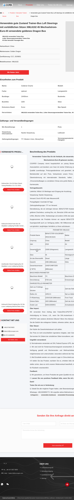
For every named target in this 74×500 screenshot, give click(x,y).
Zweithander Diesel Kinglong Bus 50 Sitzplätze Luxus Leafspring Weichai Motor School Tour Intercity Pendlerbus (13, 266)
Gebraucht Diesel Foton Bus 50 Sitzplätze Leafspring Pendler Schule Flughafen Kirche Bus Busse (12, 226)
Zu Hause (4, 14)
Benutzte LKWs (62, 212)
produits (12, 13)
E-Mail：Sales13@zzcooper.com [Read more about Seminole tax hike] (12, 473)
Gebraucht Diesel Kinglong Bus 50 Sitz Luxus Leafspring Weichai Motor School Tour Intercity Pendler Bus (13, 306)
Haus (20, 5)
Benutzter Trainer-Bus (21, 14)
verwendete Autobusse (48, 395)
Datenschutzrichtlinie (8, 498)
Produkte (29, 5)
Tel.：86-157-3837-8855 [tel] (9, 469)
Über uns (40, 5)
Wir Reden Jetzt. (14, 72)
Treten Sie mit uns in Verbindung (55, 6)
